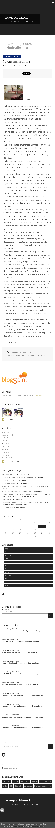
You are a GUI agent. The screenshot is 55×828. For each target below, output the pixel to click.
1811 (11, 786)
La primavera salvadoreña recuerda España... (21, 642)
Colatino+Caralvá (11, 342)
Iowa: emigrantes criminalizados (16, 63)
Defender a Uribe (8, 483)
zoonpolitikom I (18, 17)
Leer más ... (39, 395)
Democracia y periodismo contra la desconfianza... (23, 717)
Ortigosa (5, 480)
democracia (28, 786)
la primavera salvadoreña (42, 786)
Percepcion (20, 507)
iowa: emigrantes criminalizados (22, 356)
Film (6, 559)
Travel (7, 582)
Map (4, 594)
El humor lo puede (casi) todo (12, 477)
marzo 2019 (6, 449)
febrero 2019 (6, 452)
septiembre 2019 (7, 435)
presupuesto (25, 781)
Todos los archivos (13, 461)
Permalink (12, 352)
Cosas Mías (37, 491)
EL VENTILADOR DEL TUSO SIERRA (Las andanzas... (21, 494)
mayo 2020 (5, 432)
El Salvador (18, 786)
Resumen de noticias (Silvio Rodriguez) (16, 491)
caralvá (4, 786)
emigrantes (8, 555)
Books (7, 552)
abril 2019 (5, 446)
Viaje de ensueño (8, 474)
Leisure (7, 565)
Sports (7, 578)
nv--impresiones (23, 474)
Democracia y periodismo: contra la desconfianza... (23, 695)
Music (7, 568)
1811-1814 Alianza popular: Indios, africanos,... (20, 674)
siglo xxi (15, 781)
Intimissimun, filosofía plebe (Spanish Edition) (21, 631)
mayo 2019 (5, 443)
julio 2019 (5, 438)
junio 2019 (5, 441)
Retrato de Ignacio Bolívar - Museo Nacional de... (20, 486)
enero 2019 (5, 455)
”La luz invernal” (8, 507)
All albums (9, 419)
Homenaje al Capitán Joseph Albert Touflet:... (20, 663)
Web (6, 585)
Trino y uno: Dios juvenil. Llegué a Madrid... (20, 652)
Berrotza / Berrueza (18, 480)
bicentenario (6, 781)
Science (7, 572)
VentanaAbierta (23, 483)
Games (7, 562)
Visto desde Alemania (34, 477)
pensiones (34, 781)
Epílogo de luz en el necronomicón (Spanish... (21, 685)
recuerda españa (45, 781)
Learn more (40, 826)
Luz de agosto (18, 499)
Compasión (6, 499)
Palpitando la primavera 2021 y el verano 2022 (19, 502)
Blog (30, 352)
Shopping (8, 575)
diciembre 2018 (7, 458)
